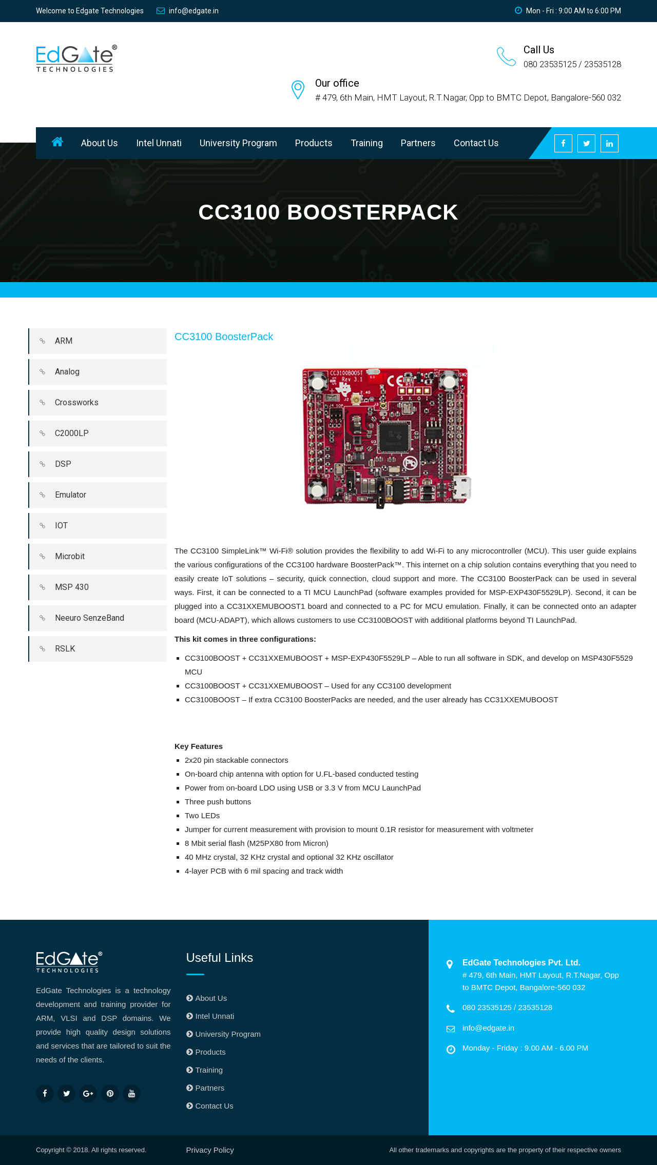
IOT (48, 526)
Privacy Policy (210, 1150)
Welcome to (90, 11)
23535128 (535, 1007)
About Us (99, 142)
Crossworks (64, 403)
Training (367, 142)
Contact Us (476, 142)
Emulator (57, 495)
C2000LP (59, 433)
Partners (418, 142)
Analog (54, 372)
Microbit (57, 556)
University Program (238, 142)
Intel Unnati (159, 142)
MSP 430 (59, 587)
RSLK (52, 649)
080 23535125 (488, 1007)
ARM (50, 341)
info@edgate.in (188, 11)
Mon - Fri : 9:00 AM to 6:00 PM (568, 11)
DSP (50, 464)
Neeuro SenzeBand (76, 618)
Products (314, 142)
